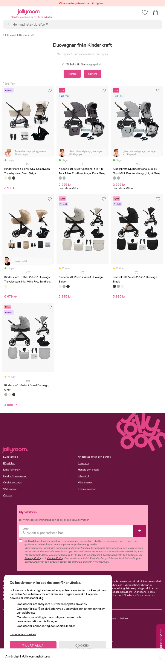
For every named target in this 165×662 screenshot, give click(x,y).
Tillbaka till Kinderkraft (18, 35)
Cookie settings (12, 482)
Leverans (83, 463)
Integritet (83, 476)
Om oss (7, 495)
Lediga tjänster (87, 489)
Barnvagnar (63, 54)
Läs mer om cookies (23, 634)
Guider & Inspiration (15, 476)
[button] (6, 11)
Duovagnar (101, 54)
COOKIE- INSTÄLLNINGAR (82, 647)
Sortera (92, 74)
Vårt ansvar (10, 489)
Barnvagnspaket (82, 54)
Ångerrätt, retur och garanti (94, 456)
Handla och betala (88, 469)
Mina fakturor (11, 469)
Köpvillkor (9, 463)
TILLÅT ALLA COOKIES (33, 647)
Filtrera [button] (72, 74)
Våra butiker (85, 482)
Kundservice (10, 456)
